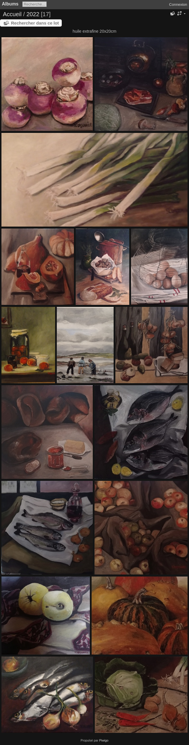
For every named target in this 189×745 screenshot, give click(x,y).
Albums (10, 3)
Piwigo (103, 740)
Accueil (12, 14)
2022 (32, 14)
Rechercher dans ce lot (35, 23)
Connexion (178, 4)
